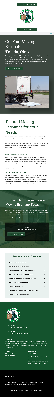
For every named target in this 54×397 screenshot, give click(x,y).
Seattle (33, 384)
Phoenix (24, 384)
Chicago (27, 382)
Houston (37, 382)
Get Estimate (27, 29)
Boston (19, 384)
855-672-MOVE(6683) (28, 4)
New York (14, 382)
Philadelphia (8, 384)
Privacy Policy (32, 353)
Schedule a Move (10, 355)
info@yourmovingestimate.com (27, 229)
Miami (32, 382)
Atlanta (14, 384)
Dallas (41, 382)
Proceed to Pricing (14, 68)
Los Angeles (21, 382)
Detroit (29, 384)
